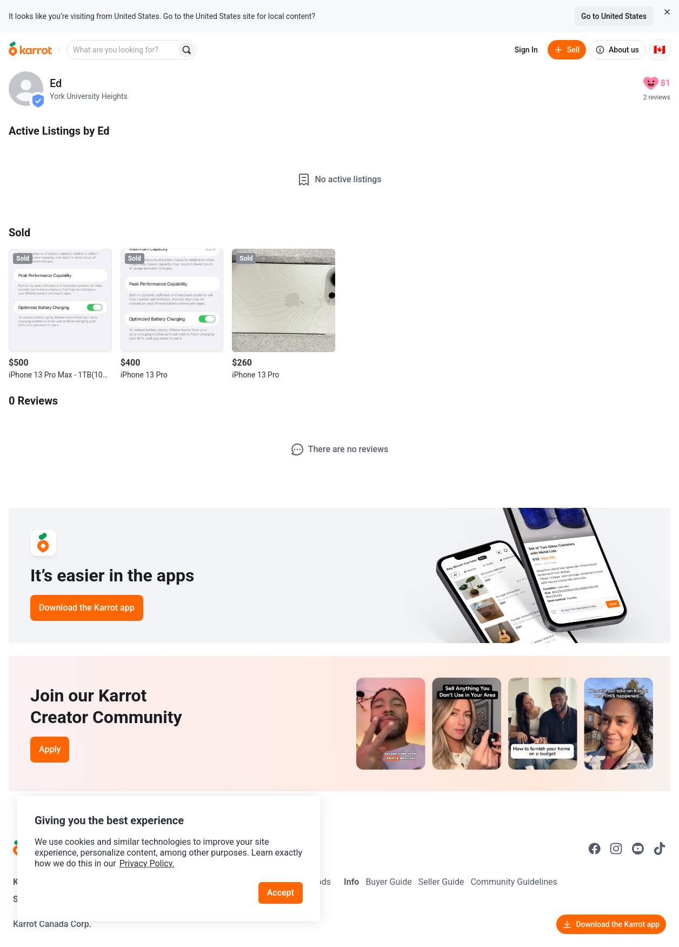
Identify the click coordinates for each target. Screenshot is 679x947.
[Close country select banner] (667, 11)
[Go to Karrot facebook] (594, 848)
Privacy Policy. (147, 863)
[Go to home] (30, 50)
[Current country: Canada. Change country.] (659, 50)
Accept (280, 893)
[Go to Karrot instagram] (616, 848)
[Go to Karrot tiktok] (659, 848)
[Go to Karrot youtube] (637, 848)
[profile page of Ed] (26, 88)
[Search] (186, 49)
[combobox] (122, 49)
